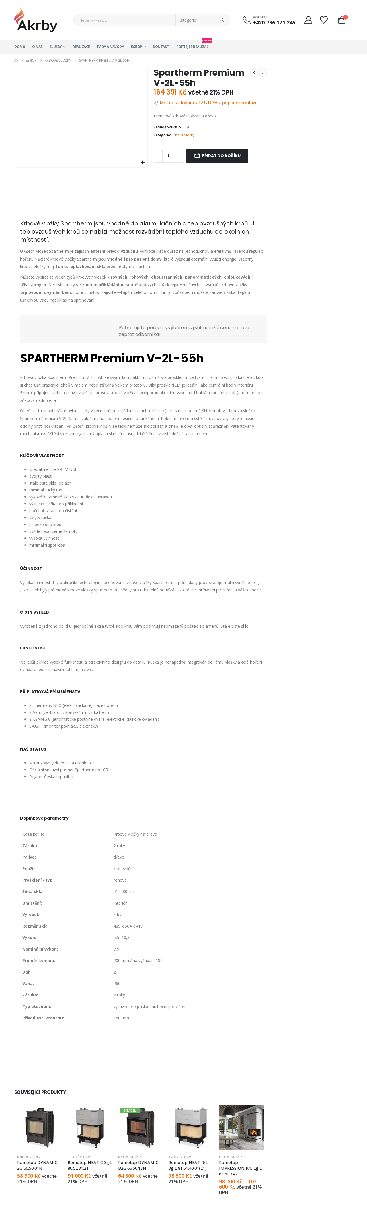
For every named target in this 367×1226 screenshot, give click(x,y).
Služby (56, 46)
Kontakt (161, 46)
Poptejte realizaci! (193, 44)
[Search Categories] (194, 20)
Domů (19, 46)
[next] (263, 73)
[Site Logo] (35, 20)
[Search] (222, 20)
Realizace (81, 46)
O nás (37, 46)
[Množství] (168, 156)
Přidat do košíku (221, 156)
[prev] (254, 73)
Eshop (136, 46)
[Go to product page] (39, 1127)
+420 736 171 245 (274, 22)
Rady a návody (110, 46)
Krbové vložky (183, 135)
